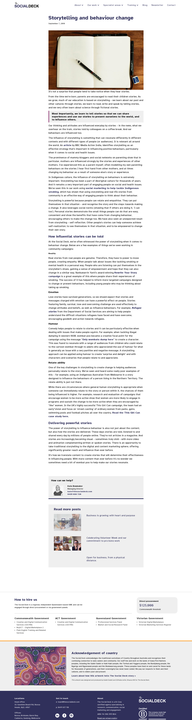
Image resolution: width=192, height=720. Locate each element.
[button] (79, 5)
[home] (27, 4)
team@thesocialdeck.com (69, 702)
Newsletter (157, 5)
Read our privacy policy (107, 718)
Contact (171, 5)
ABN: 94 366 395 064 (106, 714)
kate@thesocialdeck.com (79, 491)
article (67, 145)
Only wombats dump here (97, 339)
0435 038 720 (74, 494)
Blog (144, 5)
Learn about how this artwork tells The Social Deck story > (104, 675)
